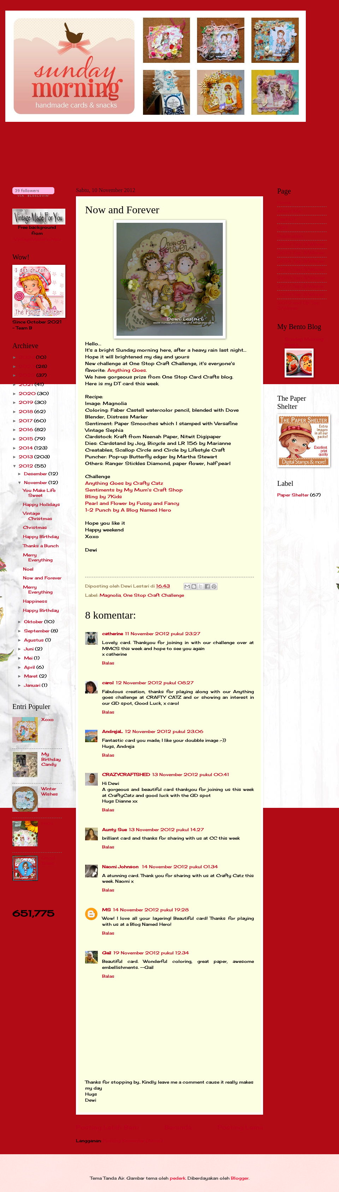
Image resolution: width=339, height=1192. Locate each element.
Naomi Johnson (121, 866)
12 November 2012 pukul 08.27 (155, 682)
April (30, 667)
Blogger (240, 1178)
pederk (177, 1178)
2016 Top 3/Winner (301, 277)
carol (108, 682)
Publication (290, 236)
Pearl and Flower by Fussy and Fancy (133, 503)
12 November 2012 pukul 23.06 (164, 731)
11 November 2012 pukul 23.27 (162, 633)
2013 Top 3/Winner (300, 252)
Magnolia (110, 595)
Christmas (35, 527)
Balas (108, 663)
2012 (27, 466)
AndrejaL (112, 731)
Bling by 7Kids (104, 496)
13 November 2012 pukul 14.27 (166, 829)
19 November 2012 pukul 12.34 (151, 952)
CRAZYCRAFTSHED (126, 774)
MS (106, 909)
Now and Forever (42, 577)
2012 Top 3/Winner (301, 244)
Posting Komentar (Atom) (132, 1140)
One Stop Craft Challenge (153, 595)
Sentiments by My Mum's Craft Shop (134, 490)
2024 (27, 357)
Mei (29, 658)
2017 (26, 420)
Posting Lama (240, 1127)
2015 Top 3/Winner (301, 269)
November (36, 482)
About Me (289, 211)
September (37, 630)
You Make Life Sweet (39, 493)
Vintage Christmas (37, 516)
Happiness (35, 601)
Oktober (34, 621)
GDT (282, 227)
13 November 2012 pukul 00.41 (190, 774)
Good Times (48, 860)
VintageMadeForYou (37, 239)
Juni (29, 648)
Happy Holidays (41, 504)
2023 (27, 366)
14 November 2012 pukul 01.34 (180, 866)
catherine (112, 633)
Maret (31, 676)
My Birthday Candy (51, 759)
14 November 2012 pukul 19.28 (151, 909)
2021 (27, 384)
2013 (26, 456)
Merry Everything (38, 557)
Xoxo (47, 719)
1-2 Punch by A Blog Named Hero (128, 510)
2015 (27, 438)
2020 (28, 393)
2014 (26, 448)
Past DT (286, 219)
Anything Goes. (127, 370)
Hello (47, 823)
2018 (26, 411)
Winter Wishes (49, 791)
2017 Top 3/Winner (300, 286)
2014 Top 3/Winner (300, 261)
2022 (27, 375)
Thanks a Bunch (41, 545)
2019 (27, 402)
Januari (33, 685)
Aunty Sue (114, 829)
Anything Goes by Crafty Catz (125, 483)
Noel (28, 569)
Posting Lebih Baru (107, 1127)
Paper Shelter (293, 494)
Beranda (178, 1127)
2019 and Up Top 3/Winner (298, 305)
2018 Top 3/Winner (300, 294)
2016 (27, 429)
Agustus (34, 640)
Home (284, 202)
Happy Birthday (41, 536)
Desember (36, 473)
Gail (106, 952)
